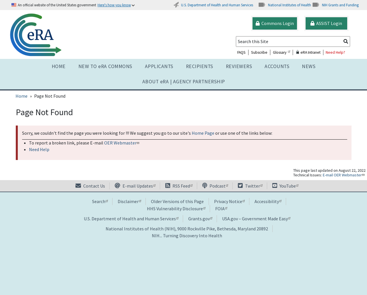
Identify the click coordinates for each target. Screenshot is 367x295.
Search (100, 201)
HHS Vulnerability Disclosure (176, 208)
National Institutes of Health (284, 5)
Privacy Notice (229, 201)
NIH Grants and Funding (335, 5)
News (308, 66)
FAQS (241, 52)
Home (59, 66)
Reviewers (239, 66)
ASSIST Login (326, 23)
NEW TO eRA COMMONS (105, 66)
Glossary (281, 52)
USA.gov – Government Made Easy (256, 218)
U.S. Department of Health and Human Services (213, 5)
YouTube (285, 186)
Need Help (39, 149)
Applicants (159, 66)
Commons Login (275, 23)
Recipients (199, 66)
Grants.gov (200, 218)
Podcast (215, 186)
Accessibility (268, 201)
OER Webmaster (122, 143)
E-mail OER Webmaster (344, 175)
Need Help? (335, 52)
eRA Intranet (308, 52)
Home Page (203, 133)
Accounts (277, 66)
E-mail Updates (135, 186)
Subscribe (259, 52)
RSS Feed (179, 186)
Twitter (250, 186)
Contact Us (90, 186)
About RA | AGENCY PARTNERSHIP (183, 81)
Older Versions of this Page (177, 201)
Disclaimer (129, 201)
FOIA (221, 208)
